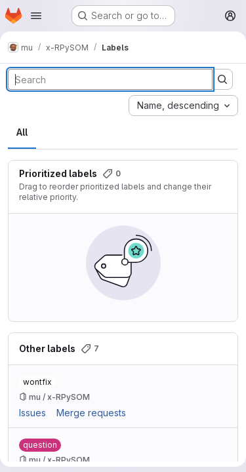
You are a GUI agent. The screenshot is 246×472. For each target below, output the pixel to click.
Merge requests (91, 412)
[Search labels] (110, 79)
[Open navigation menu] (36, 15)
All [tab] (22, 132)
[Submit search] (222, 79)
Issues (32, 412)
